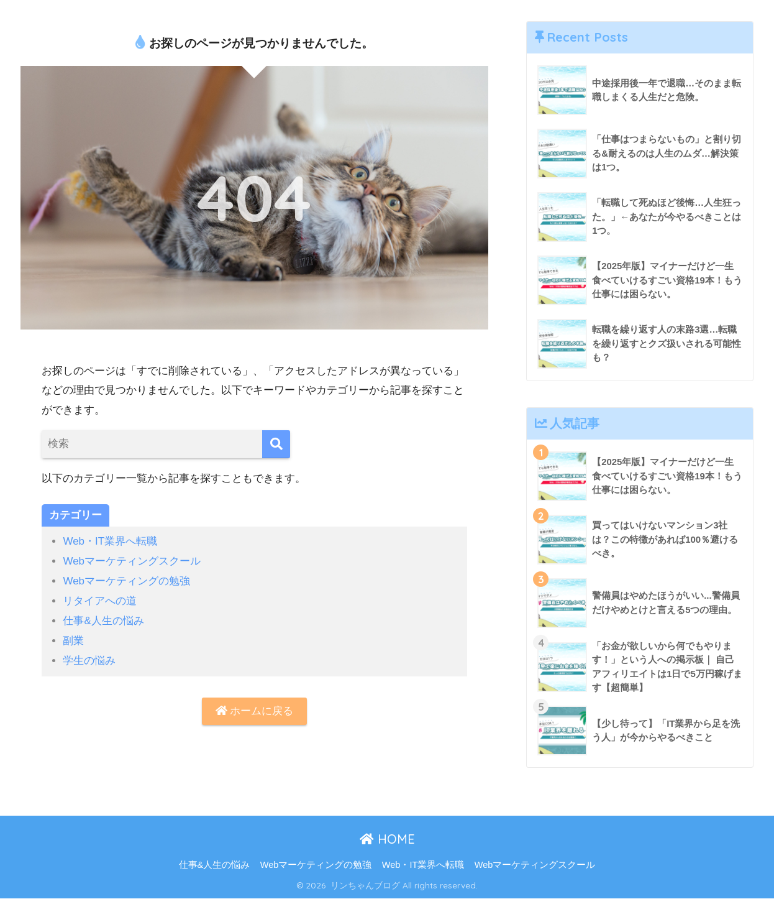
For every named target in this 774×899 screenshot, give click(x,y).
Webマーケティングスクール (132, 561)
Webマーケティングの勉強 (126, 580)
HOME (387, 839)
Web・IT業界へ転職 (110, 541)
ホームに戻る (255, 708)
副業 (73, 639)
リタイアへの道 (100, 600)
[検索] (276, 444)
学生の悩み (89, 658)
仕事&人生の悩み (103, 619)
